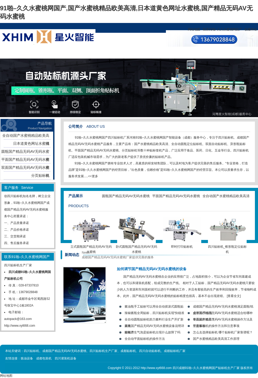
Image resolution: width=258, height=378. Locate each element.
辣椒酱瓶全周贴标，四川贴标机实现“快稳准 (154, 313)
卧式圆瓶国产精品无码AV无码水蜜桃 (136, 247)
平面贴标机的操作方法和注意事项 (216, 326)
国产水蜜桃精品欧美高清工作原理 (216, 339)
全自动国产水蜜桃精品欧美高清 (25, 136)
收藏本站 (250, 29)
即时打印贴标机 (182, 244)
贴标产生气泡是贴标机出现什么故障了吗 (152, 332)
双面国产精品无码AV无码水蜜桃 (25, 168)
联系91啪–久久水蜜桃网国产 (222, 29)
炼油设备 (27, 358)
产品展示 (48, 53)
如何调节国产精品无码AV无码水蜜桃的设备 (152, 269)
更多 (95, 176)
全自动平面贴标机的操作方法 (145, 339)
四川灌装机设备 (65, 358)
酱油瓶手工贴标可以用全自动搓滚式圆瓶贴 (154, 306)
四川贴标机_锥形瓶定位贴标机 (227, 247)
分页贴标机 (40, 175)
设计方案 (118, 53)
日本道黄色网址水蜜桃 (31, 143)
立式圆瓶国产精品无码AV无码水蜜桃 (90, 247)
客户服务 (142, 53)
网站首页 (25, 53)
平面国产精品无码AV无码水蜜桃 (25, 160)
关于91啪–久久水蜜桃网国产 (72, 57)
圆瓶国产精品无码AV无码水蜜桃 (25, 152)
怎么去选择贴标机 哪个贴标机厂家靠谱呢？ (223, 332)
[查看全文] (234, 296)
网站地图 (194, 29)
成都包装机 (44, 358)
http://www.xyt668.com (19, 325)
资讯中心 (95, 53)
